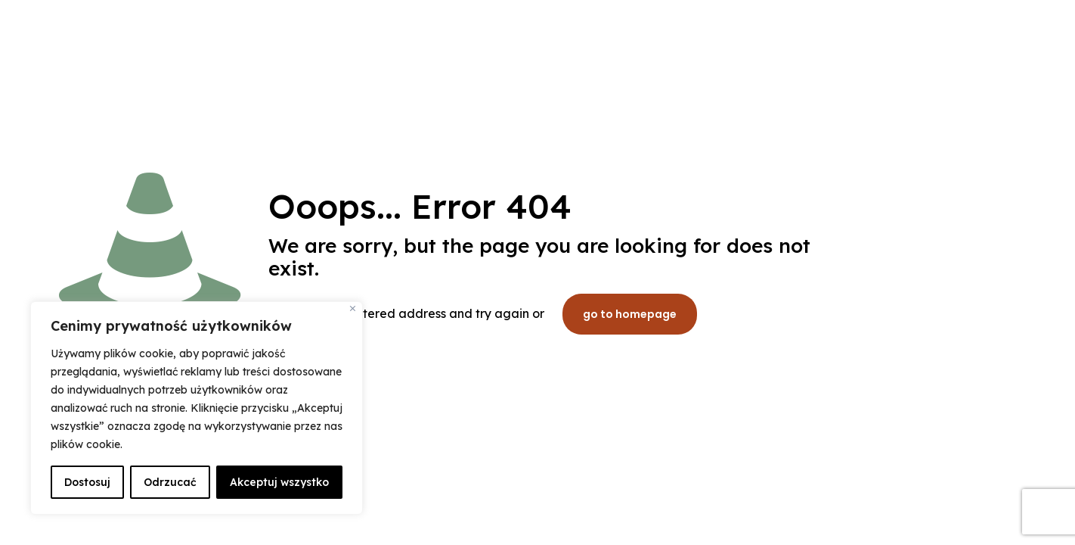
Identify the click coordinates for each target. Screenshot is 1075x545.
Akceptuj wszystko (279, 482)
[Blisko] (352, 308)
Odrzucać (170, 482)
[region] (196, 408)
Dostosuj (87, 482)
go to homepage (630, 314)
